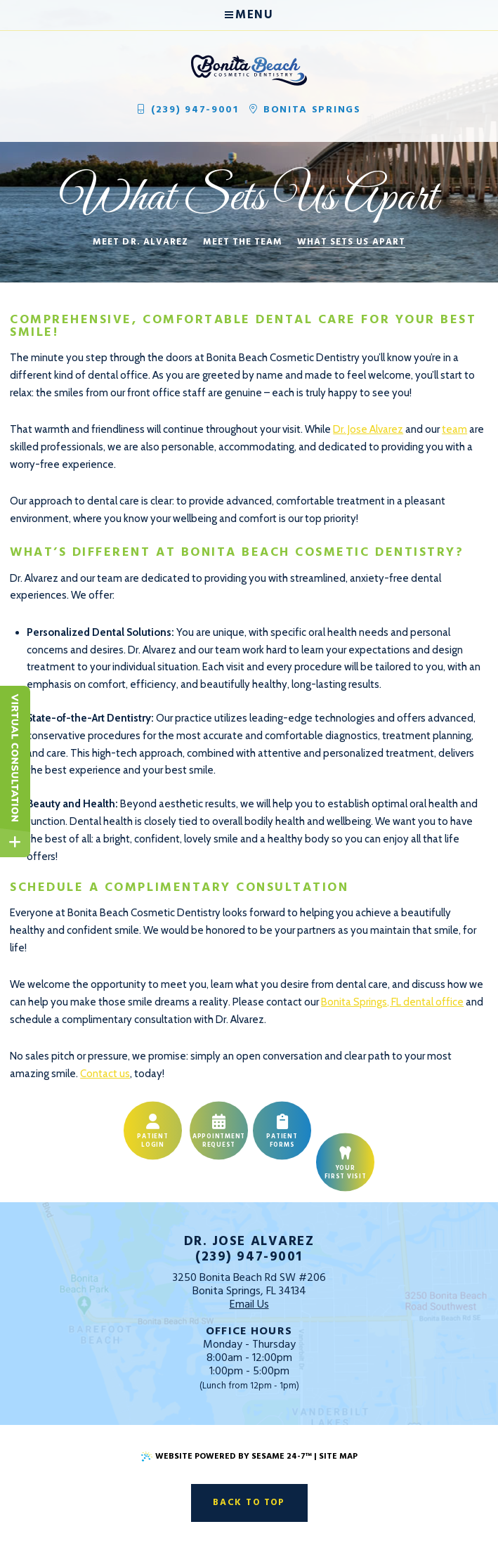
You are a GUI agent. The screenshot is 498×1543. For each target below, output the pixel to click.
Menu (249, 15)
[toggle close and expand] (15, 842)
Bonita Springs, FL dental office (392, 1002)
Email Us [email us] (249, 1305)
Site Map (338, 1457)
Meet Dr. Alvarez (140, 242)
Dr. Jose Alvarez (368, 429)
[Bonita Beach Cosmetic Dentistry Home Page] (249, 70)
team (454, 429)
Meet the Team (243, 242)
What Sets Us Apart (351, 242)
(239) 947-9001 (187, 110)
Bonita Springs (304, 110)
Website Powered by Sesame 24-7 (226, 1457)
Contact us (105, 1073)
